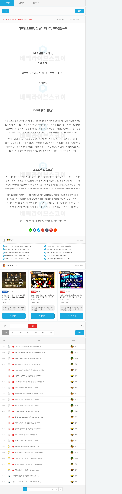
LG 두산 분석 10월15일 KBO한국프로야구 (17, 252)
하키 (43, 332)
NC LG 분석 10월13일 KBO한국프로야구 (58, 255)
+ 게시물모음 (79, 240)
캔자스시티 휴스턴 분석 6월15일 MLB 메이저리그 (27, 387)
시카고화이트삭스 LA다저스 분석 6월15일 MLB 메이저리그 (30, 382)
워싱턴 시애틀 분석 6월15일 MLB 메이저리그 (26, 435)
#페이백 (36, 311)
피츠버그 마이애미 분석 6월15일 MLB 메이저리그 (27, 440)
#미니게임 (34, 307)
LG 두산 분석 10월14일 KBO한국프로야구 (59, 246)
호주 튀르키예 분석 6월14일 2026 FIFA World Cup (25, 476)
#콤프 (42, 309)
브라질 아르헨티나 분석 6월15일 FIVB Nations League (29, 452)
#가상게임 (46, 307)
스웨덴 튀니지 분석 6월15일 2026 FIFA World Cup (28, 346)
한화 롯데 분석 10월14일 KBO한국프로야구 (59, 249)
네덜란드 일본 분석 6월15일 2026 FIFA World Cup (28, 358)
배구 (36, 332)
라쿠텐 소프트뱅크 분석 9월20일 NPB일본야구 (38, 221)
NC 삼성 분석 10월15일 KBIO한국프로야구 (17, 249)
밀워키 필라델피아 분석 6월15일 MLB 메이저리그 (27, 399)
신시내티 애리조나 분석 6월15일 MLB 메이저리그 (27, 411)
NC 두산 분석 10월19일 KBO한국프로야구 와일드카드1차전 (19, 246)
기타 (51, 332)
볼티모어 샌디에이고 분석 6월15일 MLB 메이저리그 (28, 429)
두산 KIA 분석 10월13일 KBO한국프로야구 (59, 258)
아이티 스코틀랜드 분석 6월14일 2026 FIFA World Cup (26, 482)
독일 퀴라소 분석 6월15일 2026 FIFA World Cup (27, 364)
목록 (5, 11)
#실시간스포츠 (20, 307)
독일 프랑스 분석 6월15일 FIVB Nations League (27, 470)
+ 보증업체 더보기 (78, 265)
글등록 (79, 11)
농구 (28, 332)
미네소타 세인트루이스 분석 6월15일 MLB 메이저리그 (29, 393)
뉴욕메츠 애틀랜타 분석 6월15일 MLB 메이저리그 (27, 405)
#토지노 (40, 307)
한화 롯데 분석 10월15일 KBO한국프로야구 (17, 255)
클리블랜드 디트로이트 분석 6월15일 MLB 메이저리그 (29, 417)
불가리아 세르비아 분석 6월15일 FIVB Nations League (29, 464)
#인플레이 (36, 309)
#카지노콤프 (13, 309)
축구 (13, 332)
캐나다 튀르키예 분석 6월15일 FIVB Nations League (28, 458)
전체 (5, 332)
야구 (20, 332)
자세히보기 (14, 316)
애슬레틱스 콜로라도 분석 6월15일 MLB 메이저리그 (28, 376)
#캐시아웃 (6, 309)
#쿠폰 (40, 311)
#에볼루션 (5, 307)
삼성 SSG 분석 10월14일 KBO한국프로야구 (17, 258)
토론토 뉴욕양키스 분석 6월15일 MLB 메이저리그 (27, 423)
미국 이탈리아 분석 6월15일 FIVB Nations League (27, 446)
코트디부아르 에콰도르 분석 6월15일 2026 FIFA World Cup (30, 352)
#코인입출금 (12, 307)
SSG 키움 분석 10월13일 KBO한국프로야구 (59, 252)
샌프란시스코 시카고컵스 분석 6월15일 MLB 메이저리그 (29, 370)
